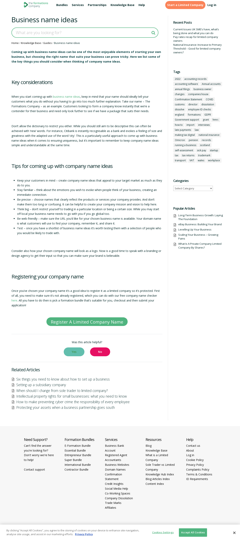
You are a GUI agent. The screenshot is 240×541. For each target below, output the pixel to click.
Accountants (113, 460)
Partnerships (97, 5)
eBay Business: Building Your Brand (200, 224)
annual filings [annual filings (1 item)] (182, 89)
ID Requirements (197, 479)
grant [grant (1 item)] (206, 119)
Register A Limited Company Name (87, 322)
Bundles (62, 5)
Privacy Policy (195, 465)
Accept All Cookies (193, 532)
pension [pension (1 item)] (193, 140)
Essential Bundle (75, 450)
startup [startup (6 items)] (214, 150)
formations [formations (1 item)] (194, 114)
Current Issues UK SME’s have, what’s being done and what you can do (196, 31)
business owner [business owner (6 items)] (202, 89)
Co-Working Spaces (117, 493)
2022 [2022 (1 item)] (178, 79)
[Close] (234, 532)
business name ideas (66, 96)
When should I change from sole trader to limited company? (62, 390)
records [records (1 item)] (206, 140)
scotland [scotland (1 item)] (205, 145)
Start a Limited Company (185, 5)
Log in (211, 5)
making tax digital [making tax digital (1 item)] (185, 135)
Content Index (155, 484)
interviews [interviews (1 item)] (204, 125)
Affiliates (110, 508)
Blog (149, 446)
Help (141, 5)
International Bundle (78, 465)
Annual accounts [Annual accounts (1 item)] (211, 84)
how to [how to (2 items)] (179, 125)
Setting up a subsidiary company (41, 384)
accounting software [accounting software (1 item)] (186, 84)
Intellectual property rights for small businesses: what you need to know (71, 396)
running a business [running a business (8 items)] (185, 145)
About (190, 450)
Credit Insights (114, 484)
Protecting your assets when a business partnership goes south (65, 407)
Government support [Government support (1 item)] (187, 119)
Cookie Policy (195, 460)
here (14, 300)
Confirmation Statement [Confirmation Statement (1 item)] (188, 99)
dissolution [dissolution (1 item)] (207, 104)
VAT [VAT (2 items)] (192, 160)
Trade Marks (113, 503)
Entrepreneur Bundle (78, 455)
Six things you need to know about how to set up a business (63, 379)
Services (78, 5)
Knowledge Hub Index (160, 474)
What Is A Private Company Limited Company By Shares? (200, 245)
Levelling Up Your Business (194, 229)
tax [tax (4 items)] (176, 155)
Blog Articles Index (158, 479)
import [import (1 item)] (190, 125)
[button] (74, 351)
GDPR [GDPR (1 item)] (207, 114)
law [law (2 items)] (197, 130)
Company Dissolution (119, 498)
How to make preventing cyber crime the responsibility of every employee (73, 401)
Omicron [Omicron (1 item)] (180, 140)
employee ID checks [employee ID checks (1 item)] (199, 109)
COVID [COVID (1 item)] (209, 99)
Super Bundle (73, 460)
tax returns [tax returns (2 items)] (188, 155)
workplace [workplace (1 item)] (214, 160)
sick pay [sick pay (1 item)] (201, 150)
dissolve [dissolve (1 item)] (179, 109)
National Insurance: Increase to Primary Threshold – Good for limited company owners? (197, 48)
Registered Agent (116, 455)
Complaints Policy (197, 469)
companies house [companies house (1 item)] (198, 94)
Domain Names (115, 469)
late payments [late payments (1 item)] (183, 130)
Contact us (193, 446)
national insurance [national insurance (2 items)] (209, 135)
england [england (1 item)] (179, 114)
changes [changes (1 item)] (179, 94)
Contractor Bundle (76, 469)
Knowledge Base (122, 5)
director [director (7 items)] (193, 104)
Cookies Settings (163, 532)
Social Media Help (116, 488)
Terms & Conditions (199, 474)
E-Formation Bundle (78, 446)
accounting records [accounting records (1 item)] (195, 79)
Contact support (34, 469)
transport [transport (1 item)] (180, 160)
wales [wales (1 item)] (201, 160)
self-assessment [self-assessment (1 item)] (184, 150)
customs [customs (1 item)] (180, 104)
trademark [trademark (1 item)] (204, 155)
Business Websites (117, 465)
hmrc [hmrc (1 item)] (215, 119)
